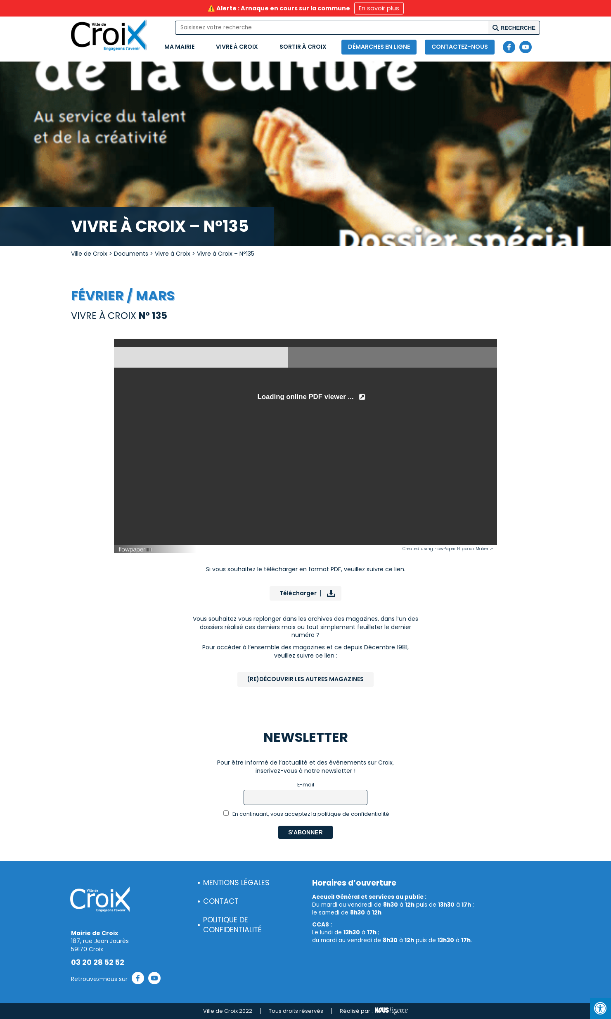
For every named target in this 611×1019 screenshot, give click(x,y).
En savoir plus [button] (379, 8)
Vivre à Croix (237, 47)
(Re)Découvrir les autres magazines (305, 679)
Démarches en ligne (379, 47)
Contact (221, 901)
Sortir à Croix (303, 47)
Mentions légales (236, 883)
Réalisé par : (374, 1011)
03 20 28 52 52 (97, 962)
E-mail (305, 784)
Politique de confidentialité (232, 925)
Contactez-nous (459, 47)
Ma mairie (179, 47)
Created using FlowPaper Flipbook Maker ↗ (448, 549)
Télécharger (298, 593)
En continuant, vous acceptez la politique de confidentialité (306, 813)
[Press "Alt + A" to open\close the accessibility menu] (600, 1008)
